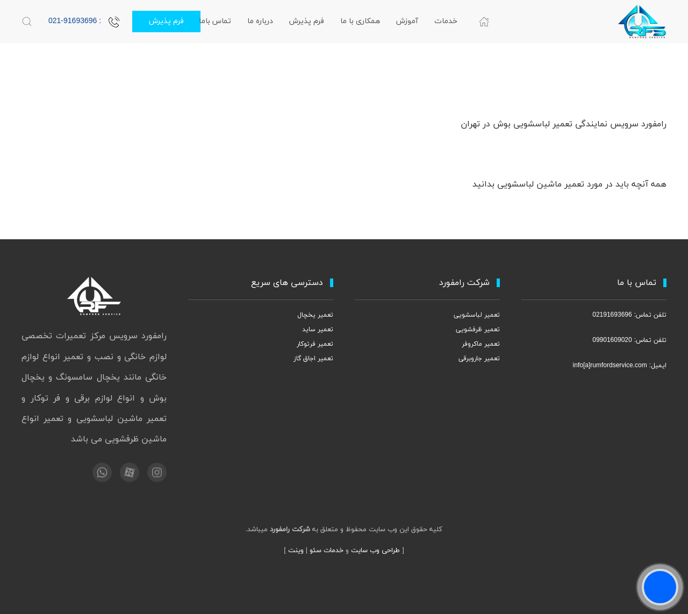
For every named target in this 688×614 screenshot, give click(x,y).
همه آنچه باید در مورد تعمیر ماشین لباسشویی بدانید (569, 184)
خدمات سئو (326, 550)
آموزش (407, 21)
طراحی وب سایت (375, 550)
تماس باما (215, 21)
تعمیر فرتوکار (315, 344)
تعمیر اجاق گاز (313, 358)
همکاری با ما (360, 21)
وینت (296, 550)
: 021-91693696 (83, 21)
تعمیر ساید (317, 329)
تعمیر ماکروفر (481, 344)
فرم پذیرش (306, 21)
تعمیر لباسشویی (477, 315)
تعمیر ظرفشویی (478, 329)
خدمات (445, 21)
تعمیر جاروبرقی (479, 358)
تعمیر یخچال (315, 315)
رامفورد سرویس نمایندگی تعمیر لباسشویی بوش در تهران (563, 124)
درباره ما (260, 21)
